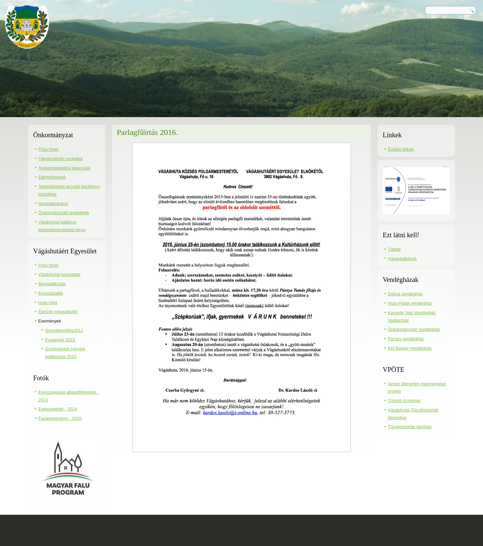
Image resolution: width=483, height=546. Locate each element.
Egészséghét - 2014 (57, 408)
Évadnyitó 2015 (60, 339)
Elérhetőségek (52, 177)
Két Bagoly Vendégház (410, 348)
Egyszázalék (50, 293)
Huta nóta (47, 302)
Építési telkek (401, 149)
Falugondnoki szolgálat (60, 158)
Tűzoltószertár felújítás (410, 426)
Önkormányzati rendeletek (63, 212)
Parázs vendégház (406, 338)
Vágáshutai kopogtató (59, 274)
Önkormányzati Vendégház (414, 329)
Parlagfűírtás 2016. (147, 132)
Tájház (394, 249)
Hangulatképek (402, 258)
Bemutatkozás (52, 283)
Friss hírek (48, 149)
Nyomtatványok (53, 203)
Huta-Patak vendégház (410, 303)
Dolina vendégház (405, 293)
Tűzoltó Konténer (404, 400)
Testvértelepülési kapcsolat (64, 167)
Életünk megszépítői (57, 311)
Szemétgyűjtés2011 (64, 330)
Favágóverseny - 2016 (60, 418)
